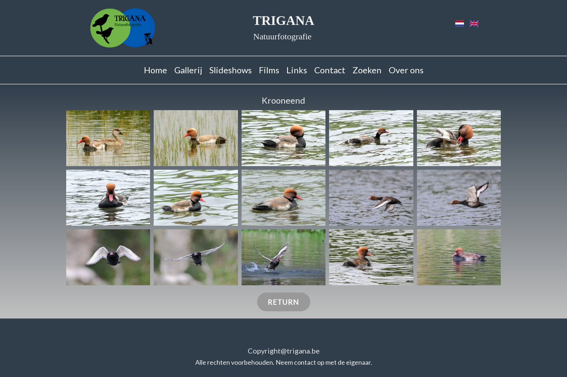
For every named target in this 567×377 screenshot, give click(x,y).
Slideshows (230, 70)
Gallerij (188, 70)
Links (296, 70)
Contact (329, 70)
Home (155, 70)
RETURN (283, 302)
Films (269, 70)
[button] (108, 138)
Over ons (406, 70)
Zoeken (367, 70)
